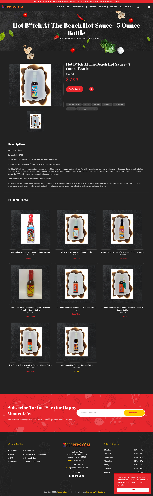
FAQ (11, 458)
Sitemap (13, 462)
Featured (102, 7)
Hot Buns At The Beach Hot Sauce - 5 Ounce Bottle (30, 365)
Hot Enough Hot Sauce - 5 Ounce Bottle (76, 365)
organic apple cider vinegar (87, 109)
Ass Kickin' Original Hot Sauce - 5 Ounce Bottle (30, 252)
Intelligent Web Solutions (95, 492)
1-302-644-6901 (78, 464)
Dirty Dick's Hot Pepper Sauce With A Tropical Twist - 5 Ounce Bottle (30, 309)
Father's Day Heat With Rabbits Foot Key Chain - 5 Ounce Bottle (122, 309)
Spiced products (79, 7)
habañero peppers (74, 104)
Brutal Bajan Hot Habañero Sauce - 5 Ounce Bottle (122, 252)
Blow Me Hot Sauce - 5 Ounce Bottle (76, 252)
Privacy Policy (30, 458)
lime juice (71, 109)
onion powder (120, 104)
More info (120, 485)
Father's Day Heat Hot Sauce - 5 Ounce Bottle (76, 308)
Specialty (113, 7)
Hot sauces (65, 7)
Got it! (133, 490)
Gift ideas (92, 7)
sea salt (87, 104)
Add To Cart (75, 89)
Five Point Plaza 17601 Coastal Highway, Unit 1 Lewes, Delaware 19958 (76, 454)
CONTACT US (129, 7)
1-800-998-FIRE (79, 461)
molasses (97, 104)
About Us (13, 451)
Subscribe (134, 413)
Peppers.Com (62, 492)
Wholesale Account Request (36, 454)
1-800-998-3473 (81, 1)
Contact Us (29, 451)
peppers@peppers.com (79, 468)
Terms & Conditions (32, 462)
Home (58, 7)
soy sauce (107, 104)
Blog (122, 7)
